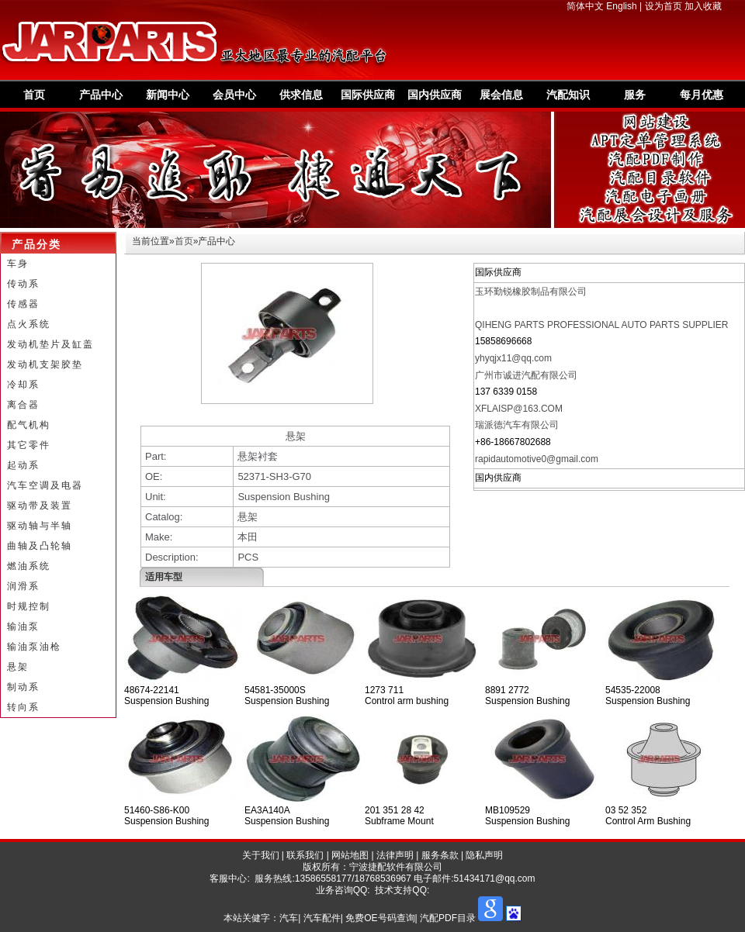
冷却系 (23, 384)
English (621, 6)
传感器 (23, 304)
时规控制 (28, 606)
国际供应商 (368, 94)
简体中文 (585, 6)
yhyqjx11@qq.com (513, 358)
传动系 (23, 283)
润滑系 (23, 586)
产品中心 (101, 94)
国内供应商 (434, 94)
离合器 (23, 404)
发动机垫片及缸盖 (50, 344)
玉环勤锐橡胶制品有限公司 (531, 291)
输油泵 (23, 626)
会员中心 (234, 94)
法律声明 (395, 855)
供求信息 (301, 94)
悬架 (18, 666)
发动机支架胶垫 (45, 364)
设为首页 (663, 6)
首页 (34, 94)
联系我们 (305, 855)
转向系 (23, 707)
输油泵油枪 (34, 646)
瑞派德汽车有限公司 (517, 424)
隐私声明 (484, 855)
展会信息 (501, 94)
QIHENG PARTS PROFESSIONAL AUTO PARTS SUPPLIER (602, 324)
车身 (18, 263)
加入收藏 (703, 6)
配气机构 (28, 424)
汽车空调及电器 (45, 485)
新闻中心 (167, 94)
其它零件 (28, 445)
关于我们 (260, 855)
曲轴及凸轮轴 (39, 545)
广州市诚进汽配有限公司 (526, 375)
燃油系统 (28, 566)
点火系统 (28, 324)
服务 (635, 94)
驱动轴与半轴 (39, 525)
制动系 (23, 687)
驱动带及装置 (39, 505)
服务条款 (440, 855)
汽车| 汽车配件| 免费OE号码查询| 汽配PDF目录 (377, 918)
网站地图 (350, 855)
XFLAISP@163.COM (519, 408)
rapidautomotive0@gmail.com (536, 459)
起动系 (23, 465)
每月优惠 (701, 94)
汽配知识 (568, 94)
